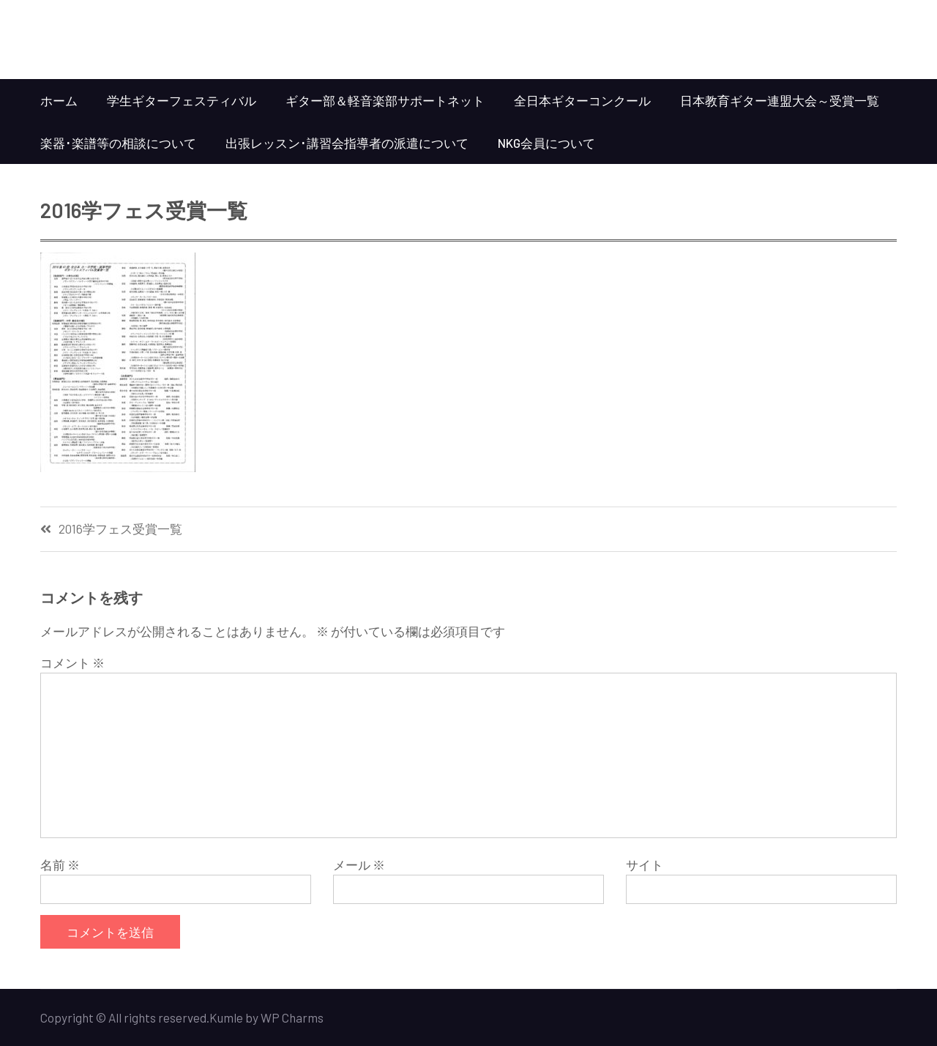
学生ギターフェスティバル (181, 100)
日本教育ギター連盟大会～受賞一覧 (779, 100)
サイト (644, 864)
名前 (60, 864)
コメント (72, 662)
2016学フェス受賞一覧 (120, 529)
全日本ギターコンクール (582, 100)
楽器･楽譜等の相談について (118, 142)
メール (359, 864)
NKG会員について (546, 142)
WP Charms (292, 1017)
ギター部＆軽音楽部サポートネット (385, 100)
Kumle (226, 1017)
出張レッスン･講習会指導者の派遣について (346, 142)
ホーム (59, 100)
